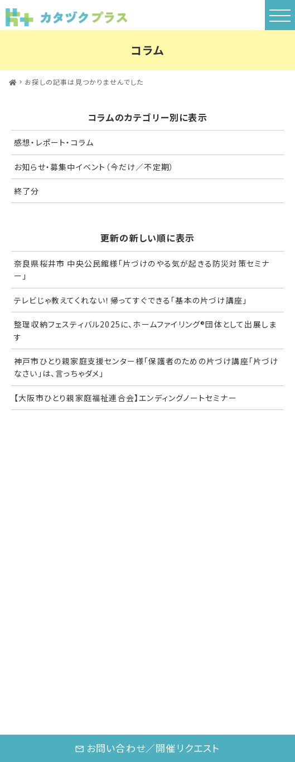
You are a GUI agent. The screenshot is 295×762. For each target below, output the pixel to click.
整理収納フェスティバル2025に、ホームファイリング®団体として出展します (145, 330)
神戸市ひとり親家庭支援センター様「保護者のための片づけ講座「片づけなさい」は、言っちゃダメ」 (146, 367)
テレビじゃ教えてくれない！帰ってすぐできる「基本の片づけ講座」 (130, 300)
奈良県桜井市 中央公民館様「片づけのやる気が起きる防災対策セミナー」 (141, 269)
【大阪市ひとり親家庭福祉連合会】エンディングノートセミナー (125, 397)
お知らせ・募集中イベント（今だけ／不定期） (94, 166)
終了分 (27, 190)
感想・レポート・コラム (54, 142)
